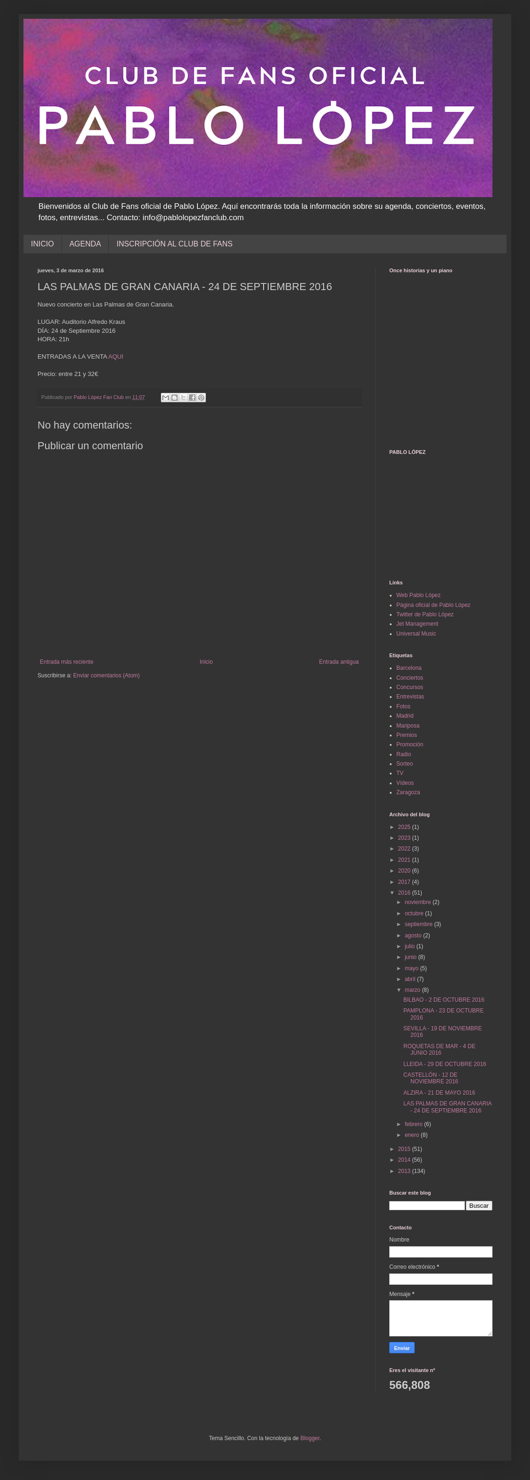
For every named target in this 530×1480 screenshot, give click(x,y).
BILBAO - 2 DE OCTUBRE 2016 (444, 1000)
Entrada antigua (339, 662)
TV (399, 773)
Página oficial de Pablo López (433, 605)
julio (410, 946)
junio (411, 957)
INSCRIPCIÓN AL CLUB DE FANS (174, 244)
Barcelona (409, 668)
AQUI (115, 356)
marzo (413, 990)
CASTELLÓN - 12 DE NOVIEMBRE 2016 (430, 1078)
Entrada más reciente (66, 662)
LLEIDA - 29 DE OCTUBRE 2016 (444, 1064)
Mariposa (407, 725)
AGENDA (85, 244)
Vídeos (405, 783)
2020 (405, 870)
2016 (405, 893)
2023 (405, 838)
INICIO (42, 244)
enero (413, 1135)
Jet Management (417, 624)
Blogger (309, 1438)
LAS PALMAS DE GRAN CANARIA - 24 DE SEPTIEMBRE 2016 (447, 1106)
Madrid (405, 716)
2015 (405, 1149)
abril (411, 979)
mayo (412, 968)
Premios (406, 735)
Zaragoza (408, 792)
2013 (405, 1171)
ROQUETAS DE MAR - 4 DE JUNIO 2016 (439, 1049)
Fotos (403, 706)
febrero (414, 1124)
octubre (415, 913)
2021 (405, 860)
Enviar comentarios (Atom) (106, 675)
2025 (405, 827)
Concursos (409, 687)
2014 (405, 1160)
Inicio (206, 662)
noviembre (418, 902)
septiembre (419, 924)
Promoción (409, 744)
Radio (403, 754)
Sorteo (404, 763)
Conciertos (409, 678)
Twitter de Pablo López (425, 614)
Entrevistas (410, 696)
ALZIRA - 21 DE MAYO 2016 (439, 1092)
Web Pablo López (418, 595)
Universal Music (416, 633)
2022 (405, 848)
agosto (414, 935)
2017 (405, 882)
